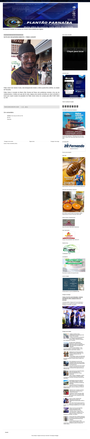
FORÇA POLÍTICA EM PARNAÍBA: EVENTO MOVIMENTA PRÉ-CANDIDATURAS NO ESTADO (72, 299)
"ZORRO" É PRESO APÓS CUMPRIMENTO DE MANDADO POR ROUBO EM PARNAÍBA (76, 335)
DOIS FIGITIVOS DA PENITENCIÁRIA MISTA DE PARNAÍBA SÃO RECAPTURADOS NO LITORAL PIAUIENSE (76, 373)
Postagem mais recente (8, 141)
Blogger (56, 435)
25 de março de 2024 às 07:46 (17, 115)
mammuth (47, 435)
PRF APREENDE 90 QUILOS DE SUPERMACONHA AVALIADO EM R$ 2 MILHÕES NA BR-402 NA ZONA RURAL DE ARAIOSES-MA (77, 363)
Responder (9, 119)
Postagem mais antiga (55, 141)
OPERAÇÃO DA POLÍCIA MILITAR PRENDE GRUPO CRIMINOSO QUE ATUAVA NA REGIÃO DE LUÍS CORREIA (76, 354)
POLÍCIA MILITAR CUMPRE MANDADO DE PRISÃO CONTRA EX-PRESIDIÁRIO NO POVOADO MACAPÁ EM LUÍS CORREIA (77, 418)
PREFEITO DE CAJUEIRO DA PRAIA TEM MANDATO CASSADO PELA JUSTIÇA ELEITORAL (76, 391)
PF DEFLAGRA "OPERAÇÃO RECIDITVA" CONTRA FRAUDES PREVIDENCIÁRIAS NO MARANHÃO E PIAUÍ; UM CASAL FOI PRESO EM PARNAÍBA (77, 344)
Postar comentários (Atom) (12, 143)
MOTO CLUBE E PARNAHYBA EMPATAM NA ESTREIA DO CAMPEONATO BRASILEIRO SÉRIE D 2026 (76, 400)
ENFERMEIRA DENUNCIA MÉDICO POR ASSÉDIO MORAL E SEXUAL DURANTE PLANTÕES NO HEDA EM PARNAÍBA (76, 382)
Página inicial (31, 141)
